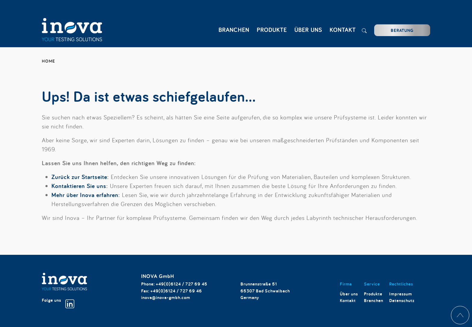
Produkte (373, 294)
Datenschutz (402, 300)
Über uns (349, 294)
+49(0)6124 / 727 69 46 (176, 291)
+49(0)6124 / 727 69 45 (181, 284)
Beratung (402, 30)
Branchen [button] (234, 30)
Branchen (373, 300)
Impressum (400, 294)
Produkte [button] (272, 30)
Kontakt (343, 30)
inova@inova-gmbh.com (165, 297)
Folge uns (58, 302)
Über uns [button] (308, 30)
